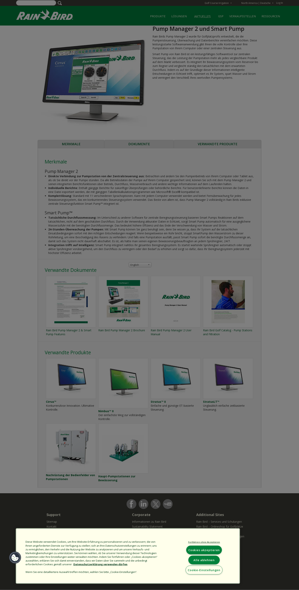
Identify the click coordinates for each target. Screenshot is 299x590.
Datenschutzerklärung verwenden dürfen (100, 564)
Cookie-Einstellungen (204, 570)
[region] (128, 556)
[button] (15, 557)
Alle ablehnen (203, 560)
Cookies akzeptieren (204, 550)
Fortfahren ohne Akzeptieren (204, 541)
